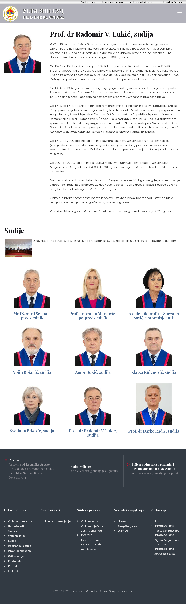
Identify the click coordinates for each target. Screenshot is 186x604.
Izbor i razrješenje (20, 551)
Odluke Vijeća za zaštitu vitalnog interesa (92, 531)
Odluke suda (89, 521)
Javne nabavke (165, 554)
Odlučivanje (16, 556)
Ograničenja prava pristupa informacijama (167, 544)
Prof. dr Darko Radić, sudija (153, 431)
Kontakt (13, 566)
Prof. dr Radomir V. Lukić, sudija (93, 433)
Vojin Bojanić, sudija (32, 372)
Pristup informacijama (164, 523)
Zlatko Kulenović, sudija (153, 372)
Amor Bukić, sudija (93, 372)
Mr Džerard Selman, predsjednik (32, 316)
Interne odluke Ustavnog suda (91, 542)
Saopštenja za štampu (127, 528)
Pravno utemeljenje (58, 521)
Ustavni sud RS (15, 510)
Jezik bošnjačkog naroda (142, 2)
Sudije (12, 540)
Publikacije (88, 549)
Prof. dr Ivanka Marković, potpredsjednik (93, 316)
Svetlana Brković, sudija (32, 430)
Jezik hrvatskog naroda (171, 2)
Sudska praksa (88, 510)
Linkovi (13, 571)
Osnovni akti (50, 510)
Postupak (14, 561)
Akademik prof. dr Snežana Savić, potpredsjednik (154, 316)
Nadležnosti (16, 526)
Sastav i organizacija (16, 533)
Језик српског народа (113, 2)
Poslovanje (159, 510)
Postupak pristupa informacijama (167, 533)
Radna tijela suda (19, 546)
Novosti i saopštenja (129, 510)
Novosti (123, 521)
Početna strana (88, 2)
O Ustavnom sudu (20, 521)
